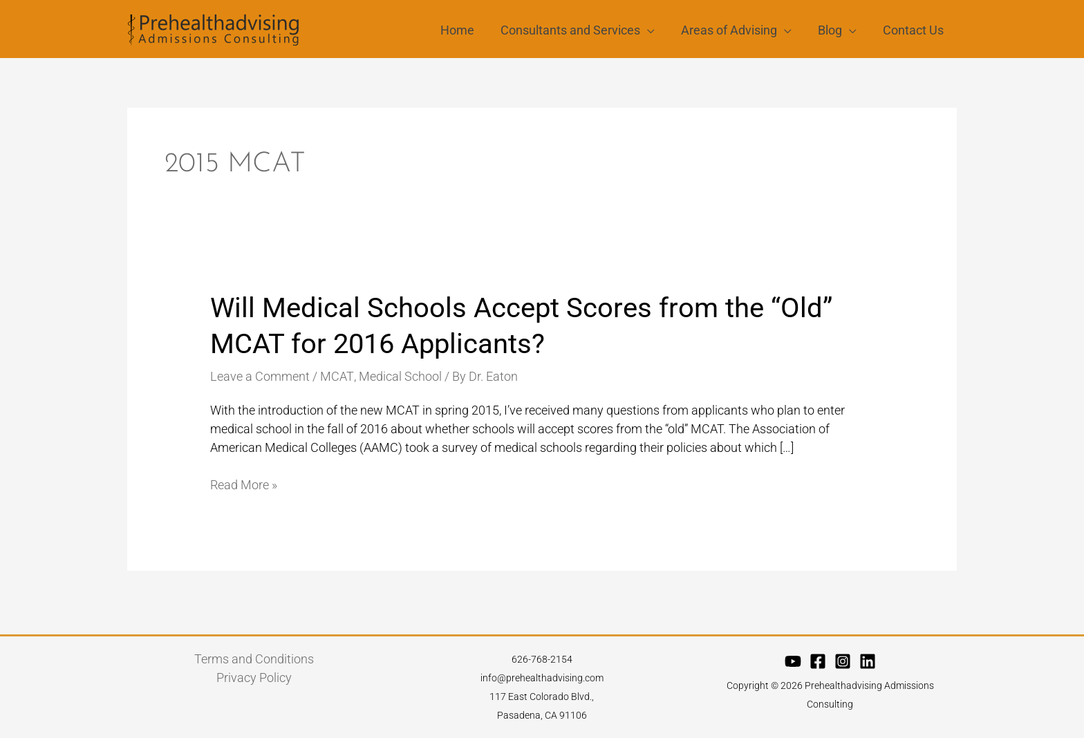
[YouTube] (793, 660)
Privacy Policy (254, 677)
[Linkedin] (867, 660)
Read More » (243, 484)
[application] (652, 29)
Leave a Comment (260, 376)
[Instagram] (842, 660)
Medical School (398, 376)
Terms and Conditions (254, 659)
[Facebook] (818, 660)
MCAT (336, 376)
